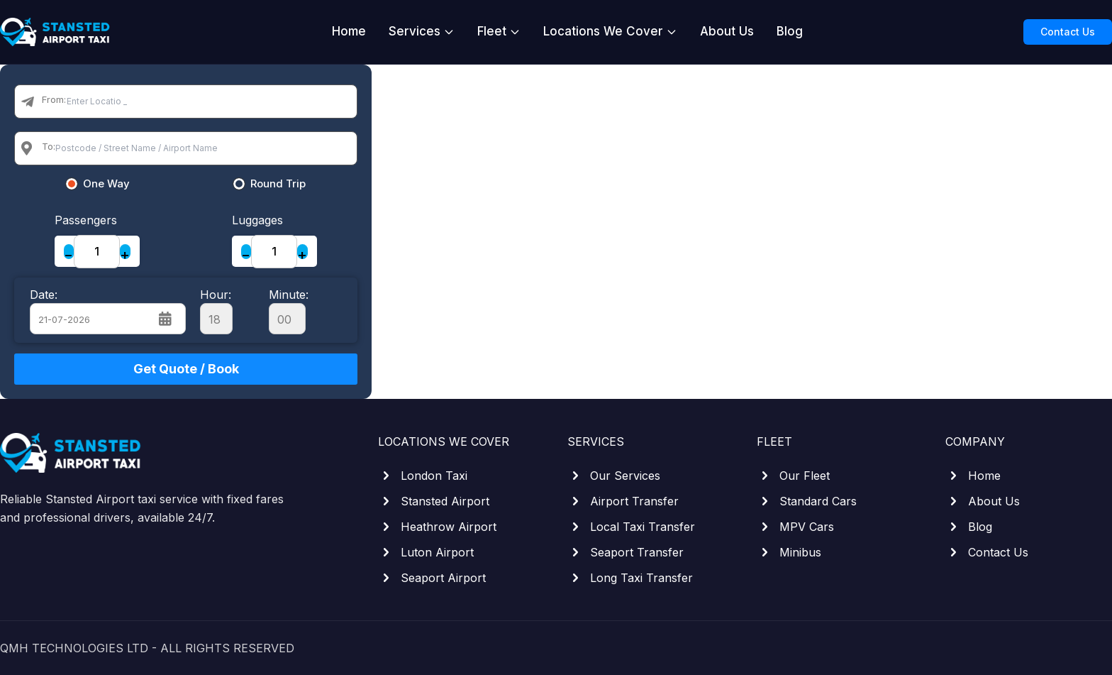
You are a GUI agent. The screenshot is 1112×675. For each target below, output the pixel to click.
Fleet (499, 31)
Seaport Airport (432, 577)
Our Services (613, 475)
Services (422, 31)
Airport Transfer (623, 501)
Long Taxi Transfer (630, 577)
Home (349, 31)
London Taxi (422, 475)
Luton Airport (426, 552)
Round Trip (278, 183)
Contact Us (1067, 32)
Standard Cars (807, 501)
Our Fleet (793, 475)
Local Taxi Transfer (631, 526)
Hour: (216, 310)
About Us (727, 31)
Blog (790, 31)
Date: (43, 294)
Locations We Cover (610, 31)
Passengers (86, 220)
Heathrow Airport (437, 526)
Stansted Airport (433, 501)
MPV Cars (795, 526)
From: (54, 99)
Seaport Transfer (625, 552)
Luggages (257, 220)
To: (48, 146)
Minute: (288, 310)
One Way (106, 183)
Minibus (789, 552)
